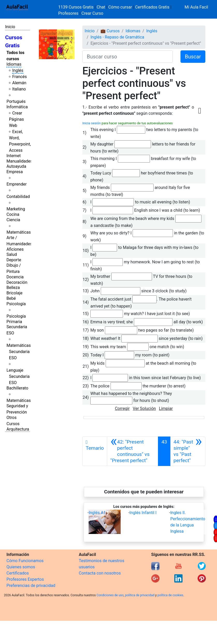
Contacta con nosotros (100, 573)
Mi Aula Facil (196, 7)
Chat (101, 7)
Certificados (17, 573)
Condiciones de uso (110, 595)
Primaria (14, 321)
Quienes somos (20, 566)
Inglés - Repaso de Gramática (117, 37)
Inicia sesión (91, 123)
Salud (11, 254)
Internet (13, 155)
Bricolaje (14, 292)
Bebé (11, 298)
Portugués (16, 101)
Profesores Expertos (25, 579)
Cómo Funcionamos (25, 560)
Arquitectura (17, 429)
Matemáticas (18, 232)
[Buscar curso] (127, 56)
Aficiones (15, 249)
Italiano (19, 89)
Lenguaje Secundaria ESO (18, 376)
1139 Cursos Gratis (76, 7)
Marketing (15, 209)
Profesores (68, 13)
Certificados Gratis (152, 7)
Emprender (16, 184)
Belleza (13, 287)
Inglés (17, 70)
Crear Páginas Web (16, 119)
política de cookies (170, 595)
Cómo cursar (120, 7)
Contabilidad (18, 196)
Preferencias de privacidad (30, 585)
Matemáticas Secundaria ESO (18, 351)
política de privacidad (139, 595)
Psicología (16, 303)
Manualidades (19, 161)
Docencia (15, 276)
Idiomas (13, 64)
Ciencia (13, 219)
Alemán (19, 82)
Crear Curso (92, 13)
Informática (17, 106)
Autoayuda (16, 166)
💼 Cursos (110, 30)
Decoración (16, 282)
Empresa (14, 171)
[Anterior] (132, 451)
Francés (19, 76)
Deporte (13, 259)
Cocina (12, 214)
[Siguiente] (187, 451)
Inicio (10, 26)
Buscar (193, 56)
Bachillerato (17, 388)
